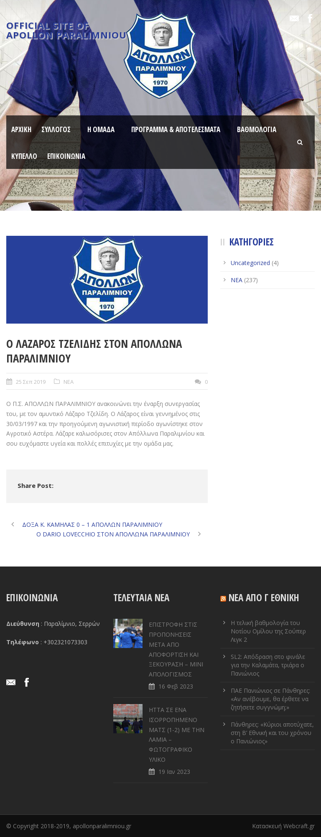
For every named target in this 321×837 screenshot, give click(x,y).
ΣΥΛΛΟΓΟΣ (56, 129)
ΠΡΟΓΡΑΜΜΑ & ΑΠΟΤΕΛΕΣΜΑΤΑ (175, 129)
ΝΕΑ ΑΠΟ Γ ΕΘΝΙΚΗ (264, 597)
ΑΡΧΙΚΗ (21, 129)
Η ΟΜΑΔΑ (101, 129)
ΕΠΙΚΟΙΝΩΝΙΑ (66, 156)
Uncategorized (250, 263)
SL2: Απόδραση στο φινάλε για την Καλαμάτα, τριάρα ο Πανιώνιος (268, 665)
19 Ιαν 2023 (174, 772)
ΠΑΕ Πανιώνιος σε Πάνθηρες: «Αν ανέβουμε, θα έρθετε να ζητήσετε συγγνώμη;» (270, 698)
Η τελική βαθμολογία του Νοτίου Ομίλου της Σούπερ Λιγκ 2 (268, 631)
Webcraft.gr (299, 826)
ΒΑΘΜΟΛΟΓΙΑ (256, 129)
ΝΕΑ (69, 381)
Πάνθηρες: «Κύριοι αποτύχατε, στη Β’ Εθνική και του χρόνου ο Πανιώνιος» (272, 732)
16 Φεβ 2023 (175, 686)
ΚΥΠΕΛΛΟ (24, 156)
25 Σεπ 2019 (31, 381)
